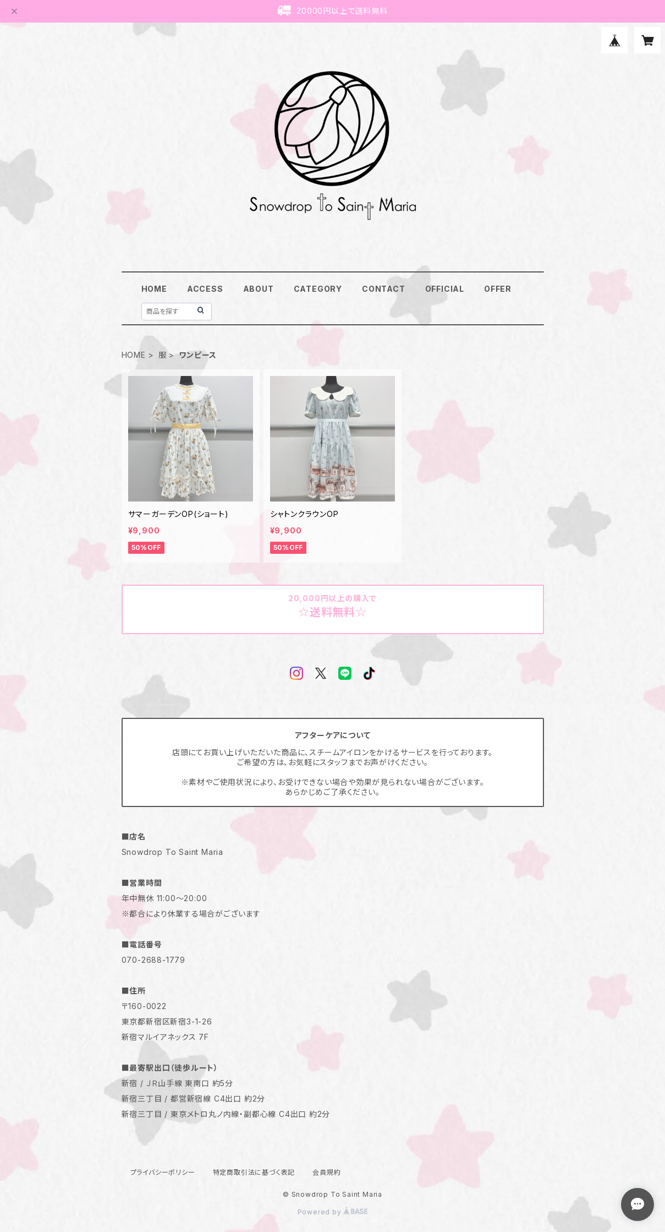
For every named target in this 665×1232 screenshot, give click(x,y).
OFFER (498, 288)
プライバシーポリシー (162, 1172)
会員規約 (326, 1172)
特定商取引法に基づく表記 (254, 1172)
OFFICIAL (444, 288)
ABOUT (258, 288)
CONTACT (383, 288)
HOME (154, 288)
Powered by (333, 1212)
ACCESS (205, 288)
